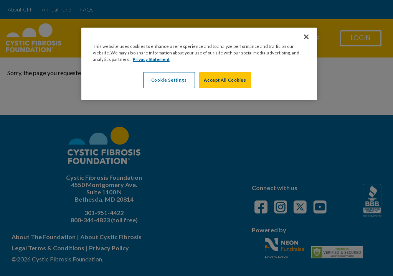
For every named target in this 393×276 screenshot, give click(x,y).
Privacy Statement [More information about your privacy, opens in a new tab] (151, 59)
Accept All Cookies (225, 79)
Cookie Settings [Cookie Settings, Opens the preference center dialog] (169, 79)
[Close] (306, 36)
